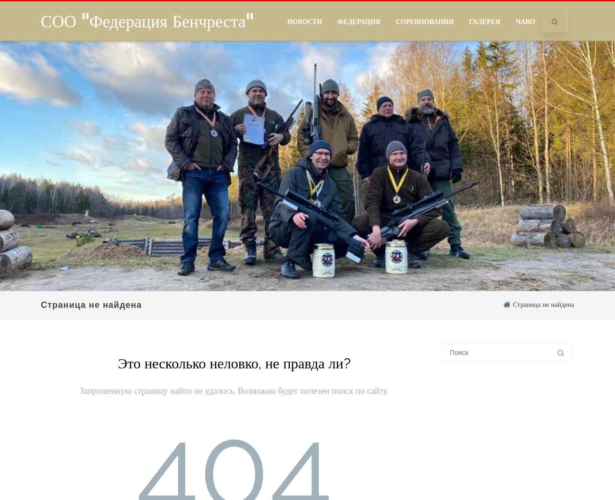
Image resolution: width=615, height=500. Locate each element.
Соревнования (425, 21)
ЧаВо (525, 21)
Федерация (359, 21)
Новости (304, 21)
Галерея (484, 21)
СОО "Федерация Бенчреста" (147, 21)
